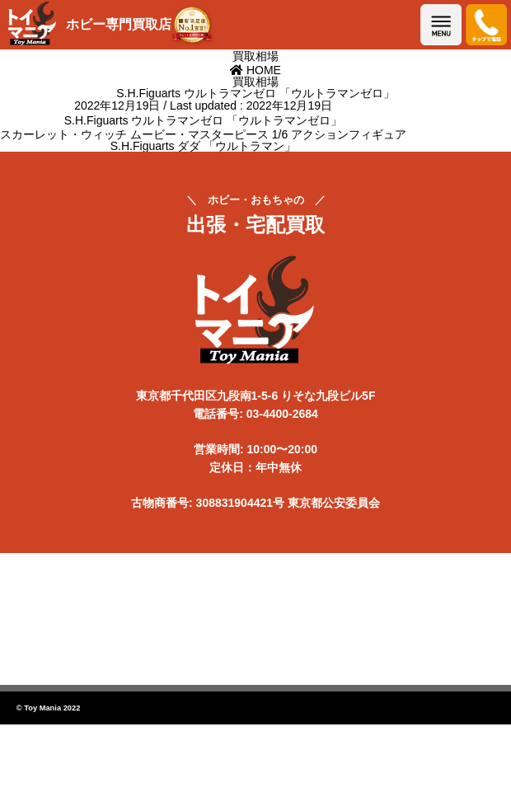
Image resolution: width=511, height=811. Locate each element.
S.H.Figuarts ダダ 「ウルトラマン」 (203, 145)
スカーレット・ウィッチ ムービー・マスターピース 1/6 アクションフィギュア (203, 134)
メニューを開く (441, 24)
